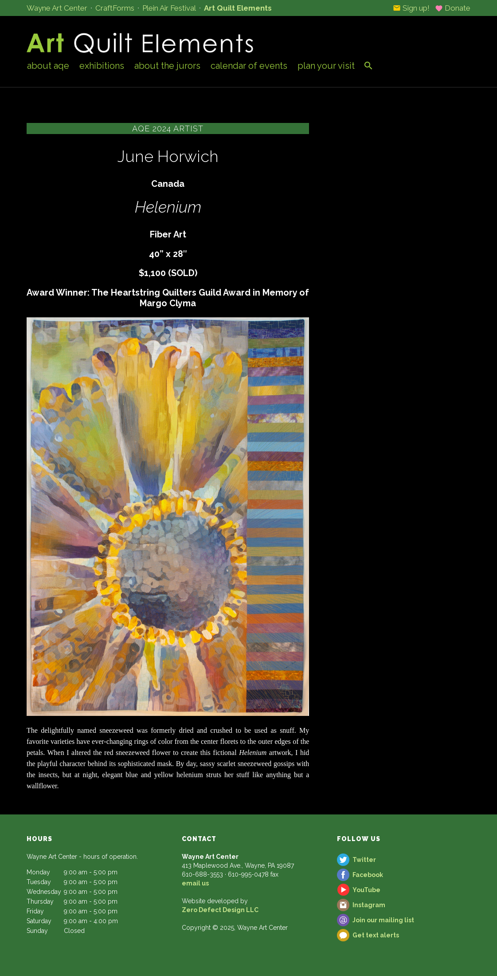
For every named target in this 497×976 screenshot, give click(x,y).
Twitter (364, 859)
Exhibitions (101, 65)
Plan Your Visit (326, 65)
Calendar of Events (249, 65)
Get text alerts (375, 935)
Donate (452, 8)
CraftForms (114, 8)
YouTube (366, 889)
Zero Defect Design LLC (220, 909)
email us (195, 883)
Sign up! (411, 8)
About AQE (48, 65)
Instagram (368, 905)
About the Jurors (167, 65)
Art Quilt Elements (238, 8)
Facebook (367, 874)
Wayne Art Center (57, 8)
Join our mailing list (383, 920)
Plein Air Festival (169, 8)
